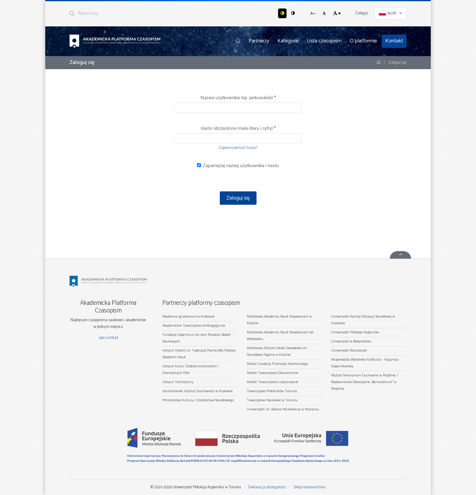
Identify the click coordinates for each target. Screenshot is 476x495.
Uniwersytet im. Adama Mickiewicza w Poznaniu (283, 409)
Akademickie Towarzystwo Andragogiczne (193, 325)
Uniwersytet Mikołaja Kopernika (355, 332)
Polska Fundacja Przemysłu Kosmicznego (277, 364)
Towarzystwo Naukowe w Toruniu (272, 400)
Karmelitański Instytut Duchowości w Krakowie (197, 391)
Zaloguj (361, 13)
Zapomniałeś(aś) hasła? (238, 148)
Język (390, 13)
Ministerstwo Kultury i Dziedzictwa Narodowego (198, 400)
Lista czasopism (324, 41)
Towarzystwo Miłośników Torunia (272, 391)
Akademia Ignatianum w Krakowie (188, 316)
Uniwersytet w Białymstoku (351, 341)
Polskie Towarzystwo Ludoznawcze (272, 382)
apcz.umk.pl (108, 337)
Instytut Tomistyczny (177, 382)
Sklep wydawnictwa (309, 487)
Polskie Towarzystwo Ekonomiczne (272, 373)
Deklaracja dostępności (267, 487)
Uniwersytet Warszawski (349, 350)
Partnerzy (259, 41)
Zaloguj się (238, 198)
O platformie (363, 41)
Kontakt (394, 41)
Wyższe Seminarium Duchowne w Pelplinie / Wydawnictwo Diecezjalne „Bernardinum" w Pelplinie (364, 382)
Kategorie (288, 41)
